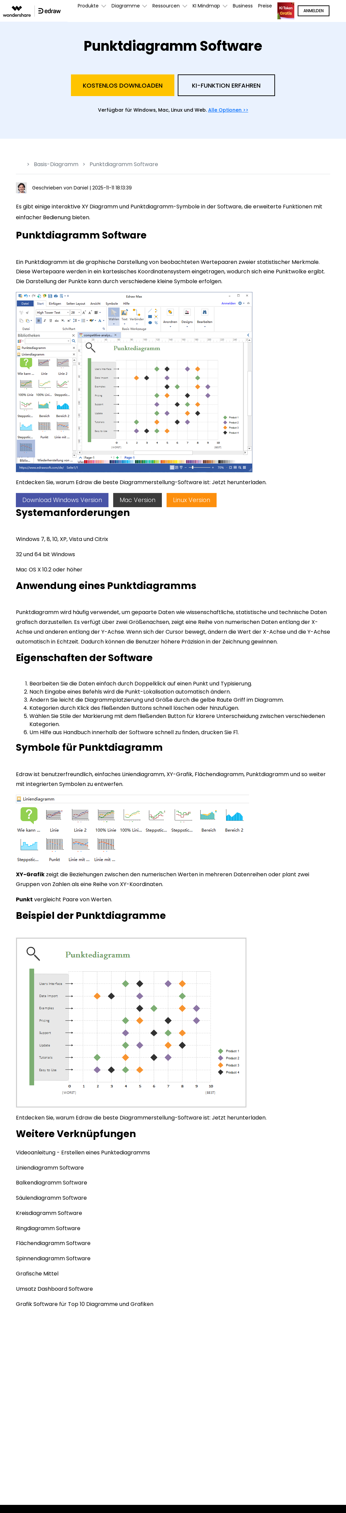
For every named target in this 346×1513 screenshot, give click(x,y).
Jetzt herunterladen (239, 482)
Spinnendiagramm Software (53, 1258)
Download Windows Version (62, 500)
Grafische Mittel (37, 1274)
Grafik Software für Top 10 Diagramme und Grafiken (84, 1304)
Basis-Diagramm (56, 164)
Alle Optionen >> (228, 110)
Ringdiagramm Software (48, 1228)
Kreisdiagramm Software (49, 1213)
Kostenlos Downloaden (123, 85)
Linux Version (191, 500)
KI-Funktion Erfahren (226, 85)
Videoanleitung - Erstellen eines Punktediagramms (83, 1152)
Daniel (82, 187)
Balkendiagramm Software (51, 1183)
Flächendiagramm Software (53, 1243)
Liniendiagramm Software (50, 1168)
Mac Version (137, 500)
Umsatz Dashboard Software (54, 1289)
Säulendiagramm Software (51, 1198)
